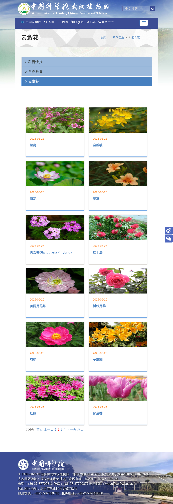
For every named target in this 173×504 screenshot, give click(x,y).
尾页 (80, 429)
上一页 (49, 429)
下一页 (71, 429)
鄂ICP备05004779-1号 (88, 474)
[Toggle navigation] (144, 23)
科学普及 (118, 37)
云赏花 (135, 37)
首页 (103, 37)
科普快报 (35, 62)
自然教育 (35, 71)
